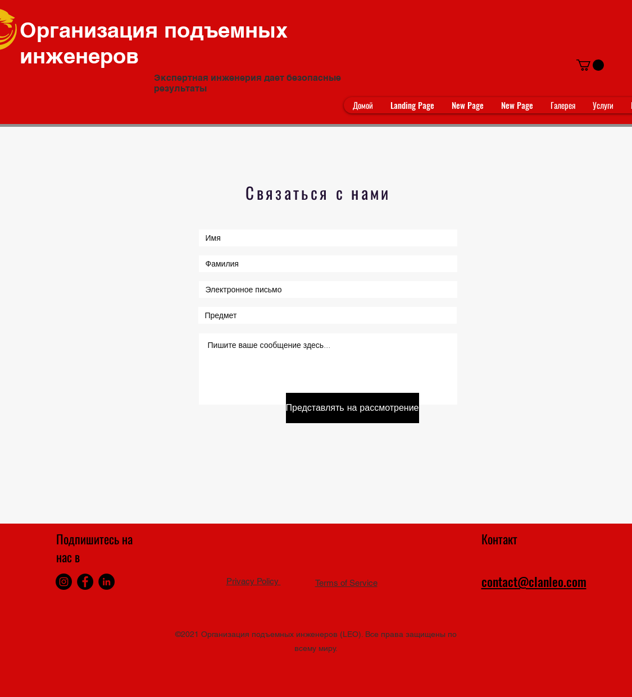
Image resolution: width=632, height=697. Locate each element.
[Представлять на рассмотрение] (352, 408)
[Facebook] (85, 582)
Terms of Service (346, 583)
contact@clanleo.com (533, 581)
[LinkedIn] (106, 582)
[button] (590, 65)
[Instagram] (64, 582)
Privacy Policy (253, 581)
